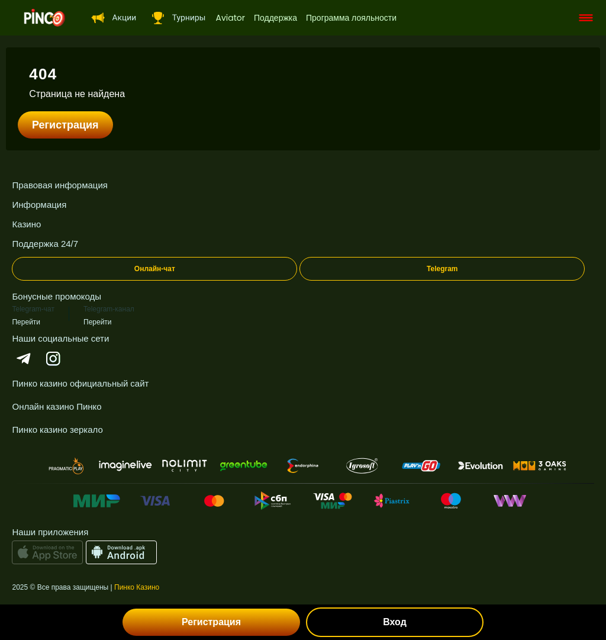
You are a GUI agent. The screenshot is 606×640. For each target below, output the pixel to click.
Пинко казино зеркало (57, 429)
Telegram (442, 269)
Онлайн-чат (154, 269)
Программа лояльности (351, 18)
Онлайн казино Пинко (56, 406)
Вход (395, 622)
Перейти (26, 322)
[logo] (44, 17)
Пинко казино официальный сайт (80, 383)
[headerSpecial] (111, 18)
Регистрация (65, 125)
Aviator (229, 18)
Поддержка (275, 18)
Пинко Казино (136, 587)
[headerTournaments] (176, 18)
